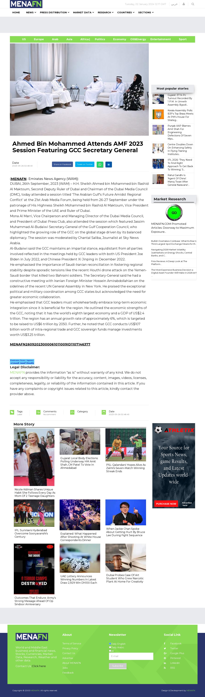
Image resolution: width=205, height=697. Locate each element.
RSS (169, 667)
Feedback (68, 672)
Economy (119, 39)
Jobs (65, 667)
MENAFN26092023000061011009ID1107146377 (50, 344)
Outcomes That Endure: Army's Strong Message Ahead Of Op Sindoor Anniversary (35, 601)
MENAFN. (35, 690)
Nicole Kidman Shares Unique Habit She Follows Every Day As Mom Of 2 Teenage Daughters (35, 492)
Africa (84, 39)
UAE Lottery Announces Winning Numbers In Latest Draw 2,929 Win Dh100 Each (78, 579)
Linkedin (172, 663)
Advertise (67, 658)
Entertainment (156, 39)
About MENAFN (71, 663)
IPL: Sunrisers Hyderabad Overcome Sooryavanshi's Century (31, 533)
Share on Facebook (62, 164)
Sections (144, 12)
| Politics (99, 39)
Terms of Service (71, 643)
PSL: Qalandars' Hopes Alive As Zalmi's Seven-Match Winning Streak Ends (126, 468)
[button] (184, 4)
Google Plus (174, 653)
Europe (39, 39)
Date (15, 162)
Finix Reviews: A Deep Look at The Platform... (169, 263)
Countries (124, 12)
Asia (69, 39)
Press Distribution (53, 12)
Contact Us (68, 653)
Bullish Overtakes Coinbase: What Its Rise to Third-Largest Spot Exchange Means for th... (174, 242)
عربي (174, 4)
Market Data (82, 12)
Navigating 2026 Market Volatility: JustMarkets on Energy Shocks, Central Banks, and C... (171, 252)
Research (104, 12)
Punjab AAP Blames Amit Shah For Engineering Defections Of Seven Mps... (179, 132)
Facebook (172, 643)
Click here (39, 666)
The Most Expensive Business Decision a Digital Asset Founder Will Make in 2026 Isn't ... (174, 273)
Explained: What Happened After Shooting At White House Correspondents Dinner (80, 537)
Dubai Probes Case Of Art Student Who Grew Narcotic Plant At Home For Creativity (125, 578)
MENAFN (18, 179)
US (20, 39)
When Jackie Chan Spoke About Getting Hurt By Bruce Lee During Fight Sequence (125, 532)
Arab (55, 39)
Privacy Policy (70, 648)
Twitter (171, 648)
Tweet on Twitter (85, 164)
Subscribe (117, 665)
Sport (180, 39)
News (30, 12)
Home (16, 12)
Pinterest (172, 658)
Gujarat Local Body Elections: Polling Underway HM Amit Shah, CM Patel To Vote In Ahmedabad (79, 463)
